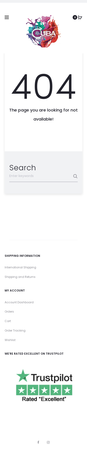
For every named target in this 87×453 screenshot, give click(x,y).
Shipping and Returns (20, 277)
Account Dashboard (19, 302)
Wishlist (10, 340)
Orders (9, 311)
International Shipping (20, 267)
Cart (8, 321)
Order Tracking (15, 330)
